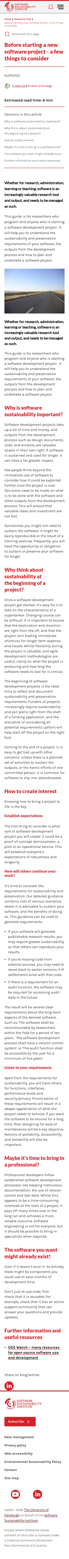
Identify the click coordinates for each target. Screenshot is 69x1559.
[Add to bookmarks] (32, 34)
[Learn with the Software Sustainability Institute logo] (20, 7)
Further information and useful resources (32, 160)
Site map (11, 1478)
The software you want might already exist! (33, 153)
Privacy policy (15, 1445)
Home (7, 19)
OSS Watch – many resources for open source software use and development (34, 1352)
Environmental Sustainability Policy (32, 1462)
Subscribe (16, 1421)
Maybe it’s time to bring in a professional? (32, 147)
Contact (10, 1470)
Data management (19, 1437)
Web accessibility (18, 1454)
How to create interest (19, 140)
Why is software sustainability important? (32, 121)
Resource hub (22, 19)
